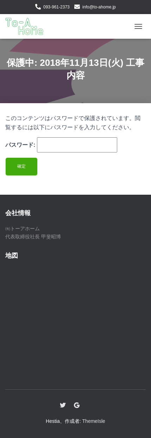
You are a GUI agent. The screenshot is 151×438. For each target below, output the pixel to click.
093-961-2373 (56, 7)
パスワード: (61, 145)
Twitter (62, 406)
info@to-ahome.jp (99, 7)
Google (76, 406)
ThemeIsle (93, 421)
